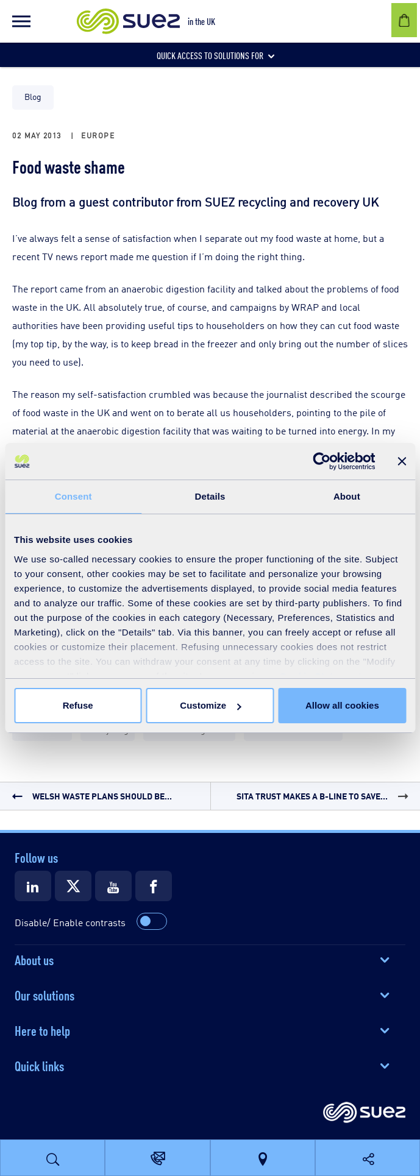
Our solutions (44, 994)
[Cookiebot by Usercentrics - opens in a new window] (321, 461)
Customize (210, 705)
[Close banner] (401, 461)
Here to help (42, 1030)
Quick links (39, 1065)
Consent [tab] (73, 496)
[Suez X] (73, 886)
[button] (21, 21)
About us (34, 959)
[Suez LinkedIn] (33, 886)
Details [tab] (210, 496)
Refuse (78, 705)
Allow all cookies (342, 705)
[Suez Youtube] (113, 886)
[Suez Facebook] (153, 886)
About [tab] (346, 496)
